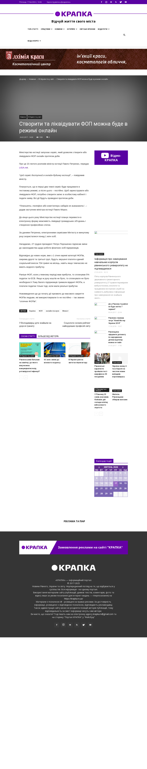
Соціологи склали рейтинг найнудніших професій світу (76, 324)
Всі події (111, 638)
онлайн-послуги (52, 311)
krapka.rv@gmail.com (103, 745)
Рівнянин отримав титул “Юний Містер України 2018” (116, 452)
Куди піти (104, 29)
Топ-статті (33, 29)
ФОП (41, 311)
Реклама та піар (74, 653)
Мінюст (65, 311)
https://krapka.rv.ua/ (73, 730)
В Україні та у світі (34, 117)
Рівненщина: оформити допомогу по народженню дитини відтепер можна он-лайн (117, 469)
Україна (32, 311)
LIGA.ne (23, 167)
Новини (60, 29)
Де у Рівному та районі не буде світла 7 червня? (118, 438)
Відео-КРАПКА (111, 157)
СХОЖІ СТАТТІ (28, 336)
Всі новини (104, 564)
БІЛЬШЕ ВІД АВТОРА (48, 336)
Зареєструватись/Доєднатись (58, 2)
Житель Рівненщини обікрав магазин (119, 528)
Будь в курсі (34, 41)
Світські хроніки (87, 29)
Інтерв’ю (72, 29)
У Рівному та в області (100, 521)
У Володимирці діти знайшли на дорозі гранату (35, 324)
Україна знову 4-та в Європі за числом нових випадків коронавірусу (119, 503)
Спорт (97, 494)
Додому (22, 79)
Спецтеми (46, 29)
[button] (124, 34)
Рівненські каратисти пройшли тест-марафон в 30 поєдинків (101, 503)
